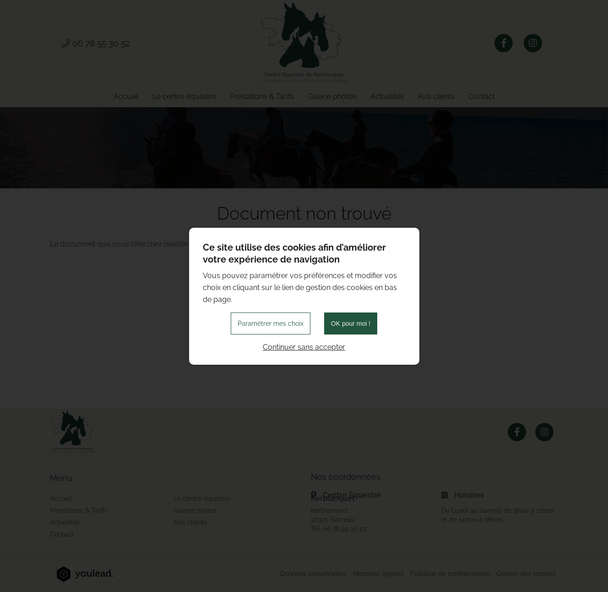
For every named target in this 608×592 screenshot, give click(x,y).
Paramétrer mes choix (271, 323)
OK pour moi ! (350, 323)
